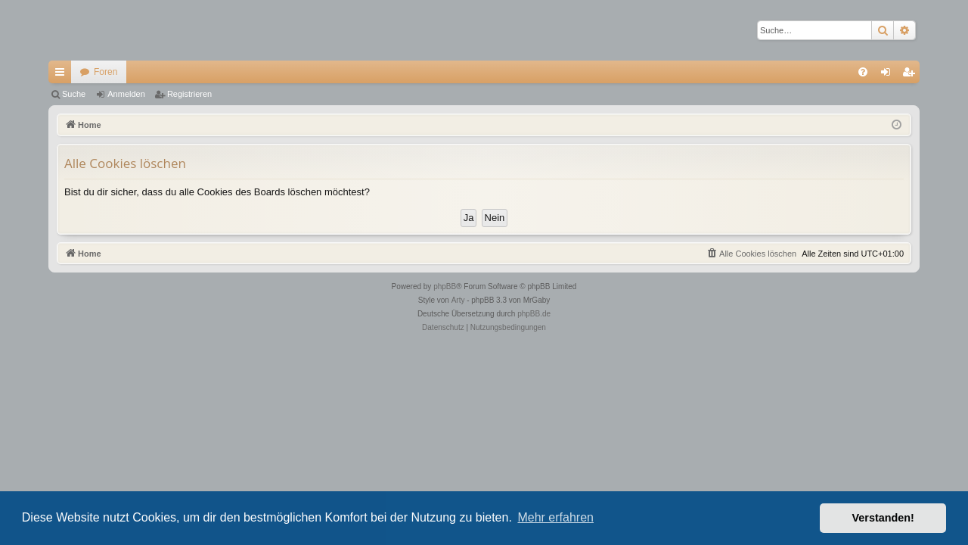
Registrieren (189, 93)
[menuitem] (863, 72)
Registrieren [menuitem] (912, 75)
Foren (105, 72)
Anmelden (126, 93)
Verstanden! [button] (883, 518)
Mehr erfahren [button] (555, 517)
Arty (458, 300)
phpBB (444, 286)
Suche (73, 93)
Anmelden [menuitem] (889, 75)
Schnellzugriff (62, 75)
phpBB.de (534, 314)
